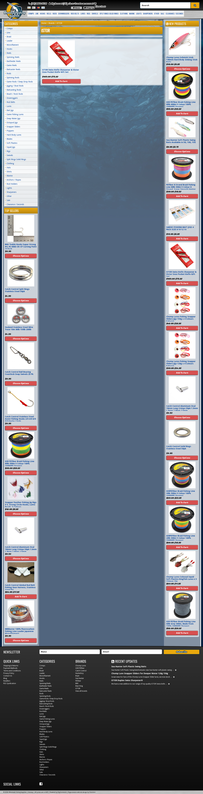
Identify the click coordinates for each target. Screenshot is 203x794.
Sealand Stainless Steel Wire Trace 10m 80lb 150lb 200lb (19, 328)
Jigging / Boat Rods (15, 86)
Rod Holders (12, 184)
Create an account (84, 3)
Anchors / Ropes (14, 180)
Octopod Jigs (12, 122)
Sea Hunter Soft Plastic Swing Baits (128, 666)
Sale (162, 13)
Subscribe (181, 651)
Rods (55, 13)
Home (76, 8)
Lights (139, 13)
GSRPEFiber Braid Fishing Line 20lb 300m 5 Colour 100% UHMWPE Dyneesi (180, 538)
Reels (49, 13)
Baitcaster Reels (13, 69)
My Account (57, 3)
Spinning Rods (13, 77)
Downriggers (63, 13)
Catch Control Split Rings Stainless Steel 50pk (17, 290)
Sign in (67, 3)
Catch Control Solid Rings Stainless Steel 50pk (178, 447)
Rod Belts (75, 13)
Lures (82, 13)
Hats (9, 167)
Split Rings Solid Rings (109, 13)
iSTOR (77, 688)
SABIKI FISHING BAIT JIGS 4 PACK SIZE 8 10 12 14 (180, 228)
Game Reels (12, 65)
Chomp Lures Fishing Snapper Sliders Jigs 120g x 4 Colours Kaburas (181, 363)
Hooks (42, 13)
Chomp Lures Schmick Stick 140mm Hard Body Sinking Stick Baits (181, 59)
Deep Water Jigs (13, 118)
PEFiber (78, 681)
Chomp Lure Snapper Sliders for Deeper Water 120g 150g (139, 673)
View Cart (100, 6)
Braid (9, 37)
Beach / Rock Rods (15, 94)
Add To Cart (61, 81)
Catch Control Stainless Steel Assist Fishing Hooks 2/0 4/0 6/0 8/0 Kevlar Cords (20, 418)
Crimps (31, 13)
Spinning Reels (13, 57)
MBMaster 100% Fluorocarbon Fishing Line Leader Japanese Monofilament (19, 631)
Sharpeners (148, 13)
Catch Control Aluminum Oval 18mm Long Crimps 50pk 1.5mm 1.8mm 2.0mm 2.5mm (21, 549)
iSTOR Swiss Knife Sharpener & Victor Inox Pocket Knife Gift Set (60, 71)
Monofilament (13, 45)
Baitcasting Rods (14, 90)
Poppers (10, 131)
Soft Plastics (12, 143)
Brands (51, 23)
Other (156, 13)
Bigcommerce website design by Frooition (81, 792)
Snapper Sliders (13, 127)
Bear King (79, 686)
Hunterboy (79, 673)
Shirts (9, 172)
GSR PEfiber (79, 668)
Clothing (124, 13)
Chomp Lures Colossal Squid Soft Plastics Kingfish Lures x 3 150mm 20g (181, 579)
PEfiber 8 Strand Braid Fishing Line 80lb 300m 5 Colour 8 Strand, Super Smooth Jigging (181, 187)
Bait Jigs (10, 110)
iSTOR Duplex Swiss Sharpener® (127, 680)
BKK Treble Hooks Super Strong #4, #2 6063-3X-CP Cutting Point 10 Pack (21, 246)
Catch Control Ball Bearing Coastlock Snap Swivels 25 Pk (19, 373)
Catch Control (80, 671)
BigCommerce (62, 792)
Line (36, 13)
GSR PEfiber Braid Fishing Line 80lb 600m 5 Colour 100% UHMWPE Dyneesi (181, 104)
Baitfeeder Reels (14, 61)
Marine (132, 13)
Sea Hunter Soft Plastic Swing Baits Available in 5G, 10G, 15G (181, 141)
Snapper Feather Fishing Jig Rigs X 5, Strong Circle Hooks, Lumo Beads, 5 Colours (20, 504)
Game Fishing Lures (15, 114)
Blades (9, 139)
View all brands (81, 691)
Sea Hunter (79, 678)
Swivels (95, 13)
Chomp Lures (80, 666)
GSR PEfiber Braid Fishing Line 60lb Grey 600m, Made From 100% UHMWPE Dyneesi (181, 623)
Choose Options (21, 255)
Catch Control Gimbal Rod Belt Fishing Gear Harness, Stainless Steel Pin (20, 587)
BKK (76, 683)
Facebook (41, 784)
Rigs (88, 13)
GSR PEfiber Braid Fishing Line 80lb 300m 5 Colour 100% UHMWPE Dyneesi (19, 463)
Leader (9, 41)
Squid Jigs (11, 147)
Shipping (89, 8)
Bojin (77, 676)
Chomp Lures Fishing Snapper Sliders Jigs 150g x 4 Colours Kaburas (181, 318)
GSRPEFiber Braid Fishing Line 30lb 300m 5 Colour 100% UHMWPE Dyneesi (180, 493)
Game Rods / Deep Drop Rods (20, 82)
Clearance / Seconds (174, 13)
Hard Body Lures (14, 135)
